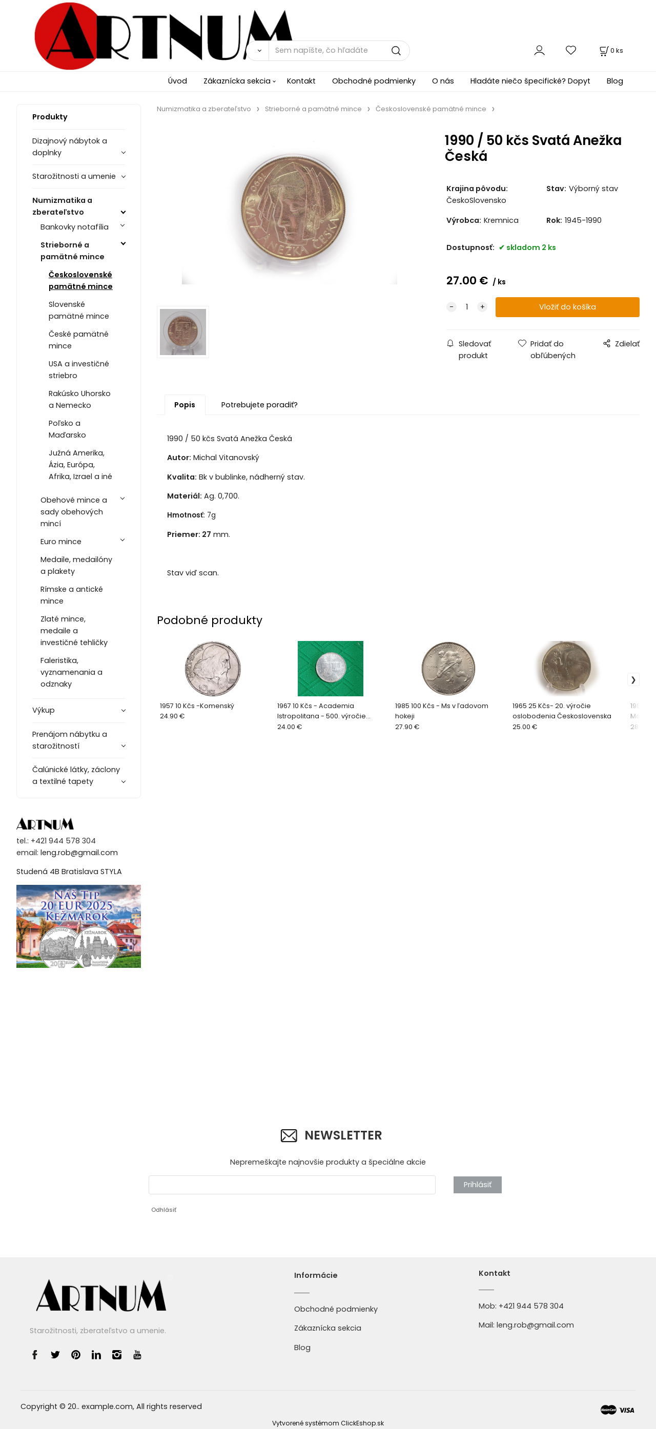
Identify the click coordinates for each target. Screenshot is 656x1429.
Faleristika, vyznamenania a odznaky (71, 672)
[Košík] (610, 50)
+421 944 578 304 (531, 1306)
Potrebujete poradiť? (259, 405)
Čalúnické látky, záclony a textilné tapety (76, 775)
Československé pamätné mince (81, 281)
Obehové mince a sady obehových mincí (73, 512)
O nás (443, 81)
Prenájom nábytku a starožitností (69, 740)
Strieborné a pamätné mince (72, 251)
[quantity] (467, 307)
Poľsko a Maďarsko (67, 429)
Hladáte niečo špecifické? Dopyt (530, 81)
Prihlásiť (477, 1184)
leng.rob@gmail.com (79, 852)
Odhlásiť (163, 1210)
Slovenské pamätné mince (79, 310)
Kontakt (301, 81)
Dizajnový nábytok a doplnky (69, 147)
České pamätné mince (79, 340)
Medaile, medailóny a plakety (76, 565)
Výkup (43, 710)
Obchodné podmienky (374, 81)
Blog (615, 81)
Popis (184, 405)
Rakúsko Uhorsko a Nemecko (80, 399)
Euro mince (60, 541)
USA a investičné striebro (79, 370)
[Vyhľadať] (257, 50)
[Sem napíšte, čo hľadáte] (339, 50)
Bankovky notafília (74, 227)
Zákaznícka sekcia (237, 81)
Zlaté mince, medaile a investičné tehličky (74, 631)
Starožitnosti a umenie (74, 176)
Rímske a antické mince (71, 595)
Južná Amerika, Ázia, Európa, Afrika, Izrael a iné (80, 465)
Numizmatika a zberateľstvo (62, 206)
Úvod (177, 81)
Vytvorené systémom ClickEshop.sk (328, 1423)
